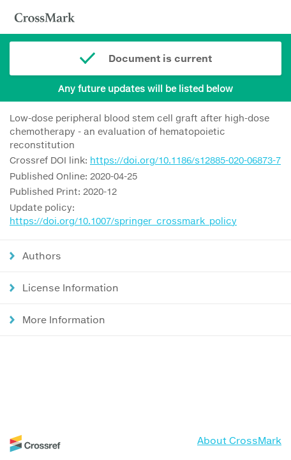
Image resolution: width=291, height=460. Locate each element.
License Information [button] (70, 287)
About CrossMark (239, 440)
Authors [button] (41, 255)
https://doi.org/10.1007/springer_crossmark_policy (123, 220)
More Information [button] (63, 319)
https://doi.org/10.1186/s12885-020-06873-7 (185, 160)
